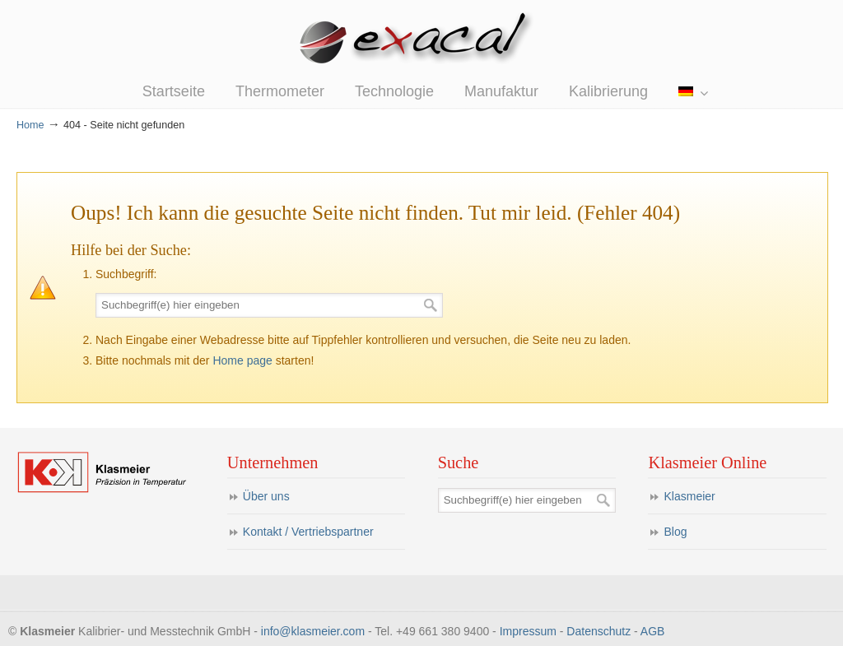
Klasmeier (689, 496)
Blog (675, 531)
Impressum (528, 631)
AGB (652, 631)
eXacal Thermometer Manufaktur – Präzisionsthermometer (421, 40)
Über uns (266, 496)
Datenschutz (598, 631)
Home (30, 125)
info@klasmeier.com (313, 631)
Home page (242, 360)
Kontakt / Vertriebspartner (308, 531)
